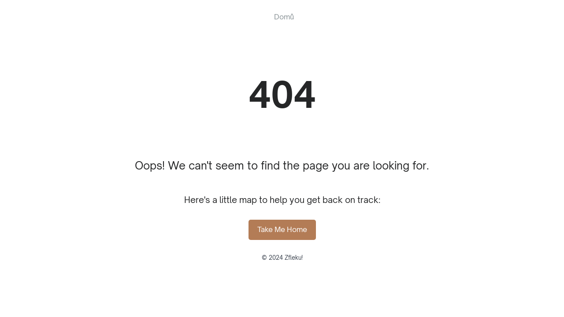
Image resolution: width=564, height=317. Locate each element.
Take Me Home (282, 229)
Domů (284, 16)
